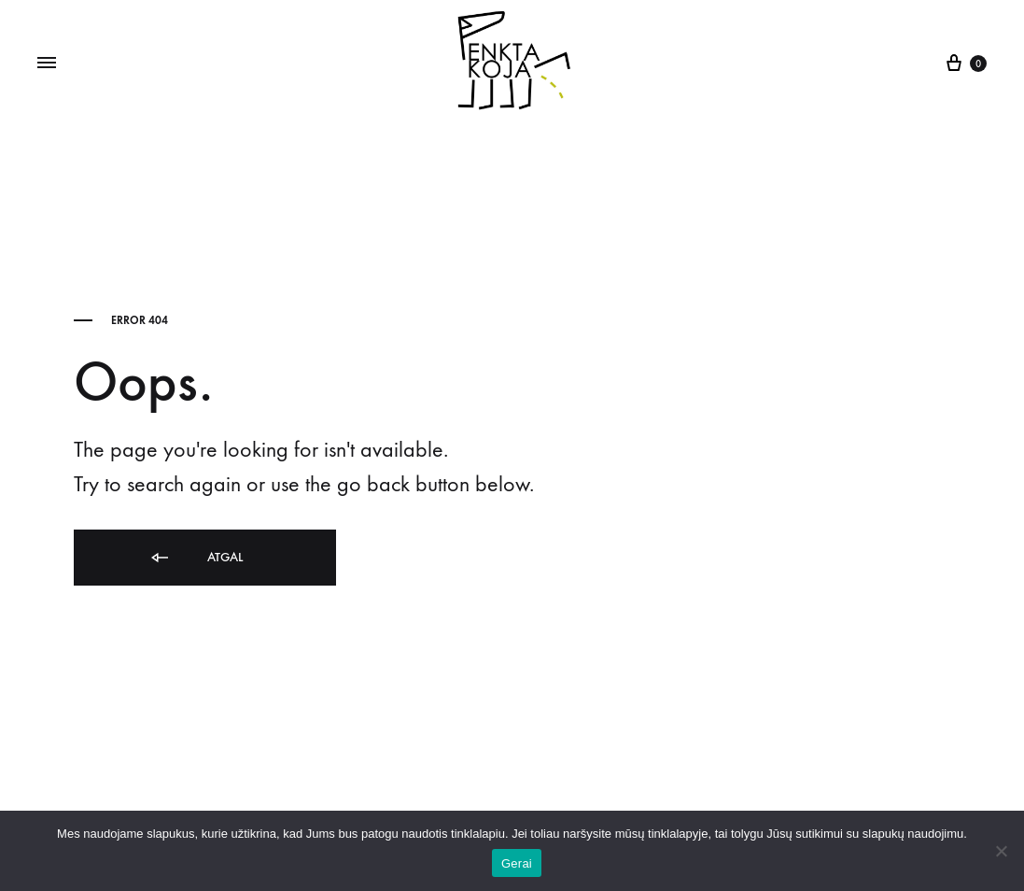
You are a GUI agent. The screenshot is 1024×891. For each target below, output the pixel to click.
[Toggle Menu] (46, 63)
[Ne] (1000, 851)
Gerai (516, 863)
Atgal (195, 558)
